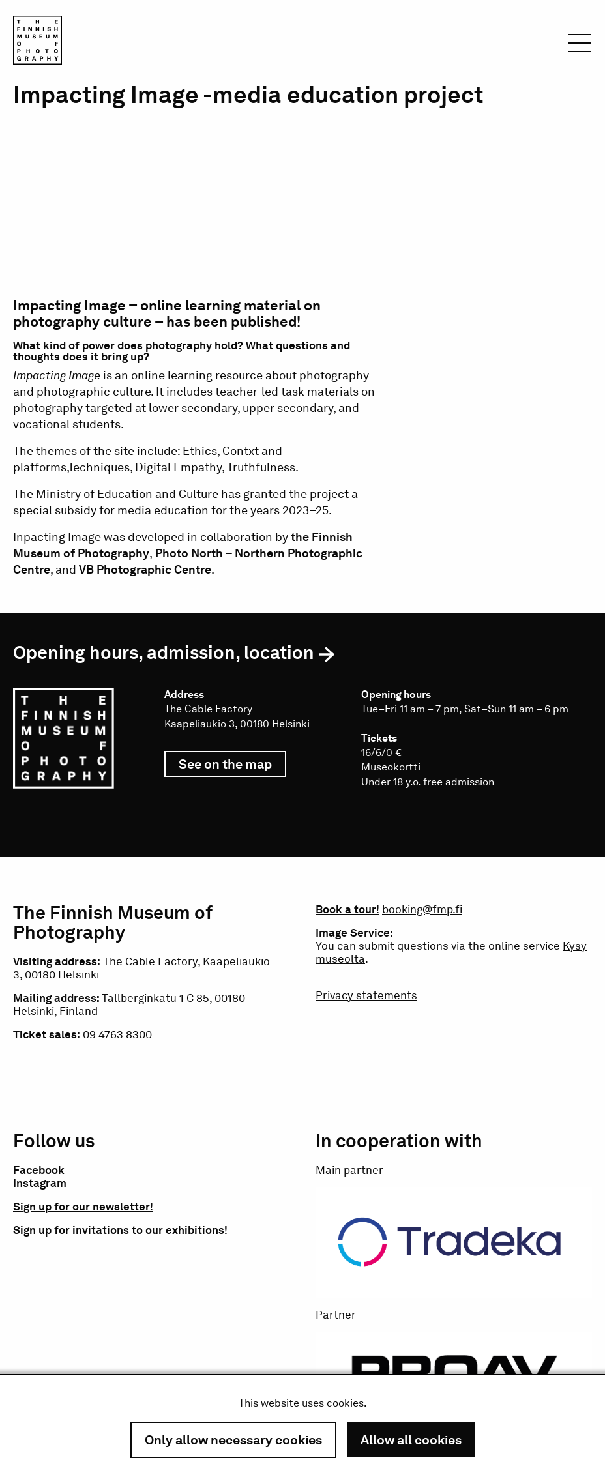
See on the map (232, 766)
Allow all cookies (411, 1440)
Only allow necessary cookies (233, 1440)
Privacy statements (366, 995)
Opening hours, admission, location (163, 652)
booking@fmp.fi (422, 909)
